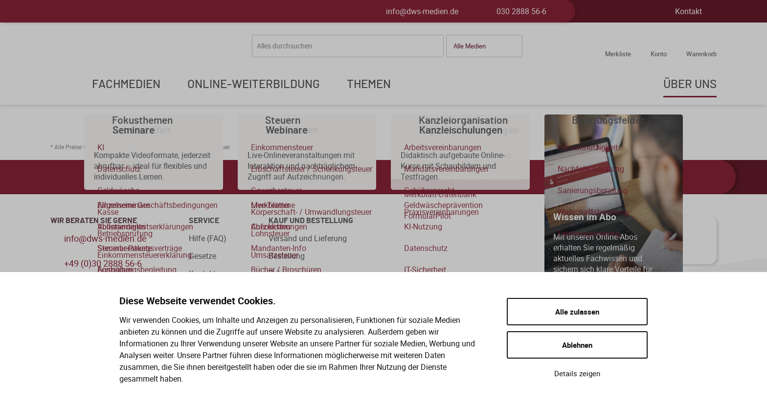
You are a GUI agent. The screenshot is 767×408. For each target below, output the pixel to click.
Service (204, 221)
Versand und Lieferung (308, 238)
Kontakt (688, 11)
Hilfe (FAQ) (207, 238)
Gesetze (202, 255)
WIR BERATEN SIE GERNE (93, 221)
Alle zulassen (577, 312)
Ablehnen (577, 345)
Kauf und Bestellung (311, 221)
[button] (484, 46)
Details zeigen (577, 373)
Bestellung (287, 255)
